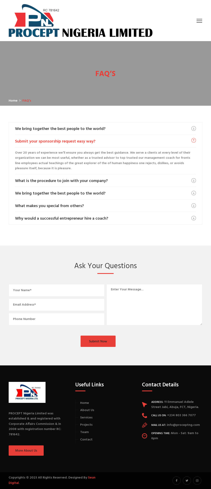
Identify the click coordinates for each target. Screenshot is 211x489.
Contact (86, 439)
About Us (87, 410)
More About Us (26, 450)
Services (86, 417)
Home (84, 403)
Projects (86, 425)
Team (84, 432)
